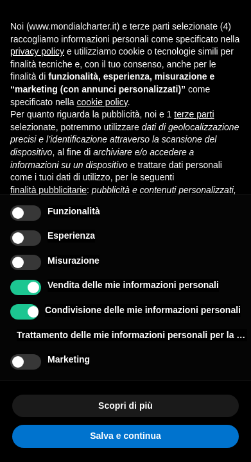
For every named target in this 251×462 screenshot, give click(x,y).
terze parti (194, 114)
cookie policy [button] (102, 102)
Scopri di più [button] (125, 405)
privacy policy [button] (37, 51)
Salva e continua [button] (125, 436)
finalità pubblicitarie (48, 190)
